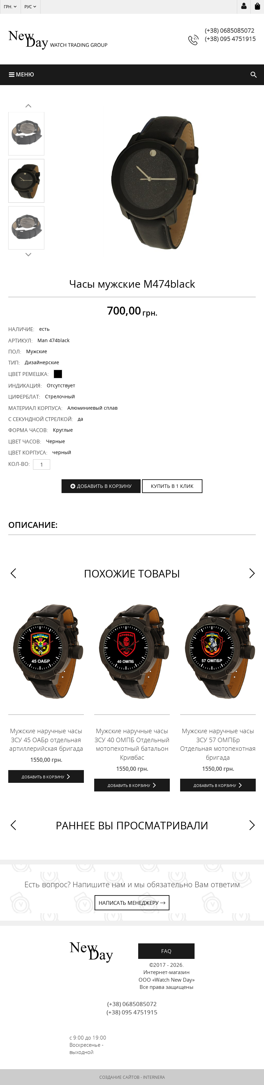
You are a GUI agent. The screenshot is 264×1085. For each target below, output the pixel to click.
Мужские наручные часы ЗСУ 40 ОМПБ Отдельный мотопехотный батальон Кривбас (132, 744)
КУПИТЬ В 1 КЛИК (172, 486)
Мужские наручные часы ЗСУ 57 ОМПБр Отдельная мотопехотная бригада (218, 744)
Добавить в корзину (104, 486)
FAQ (166, 951)
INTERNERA (154, 1077)
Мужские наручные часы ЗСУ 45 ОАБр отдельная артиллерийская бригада (46, 740)
